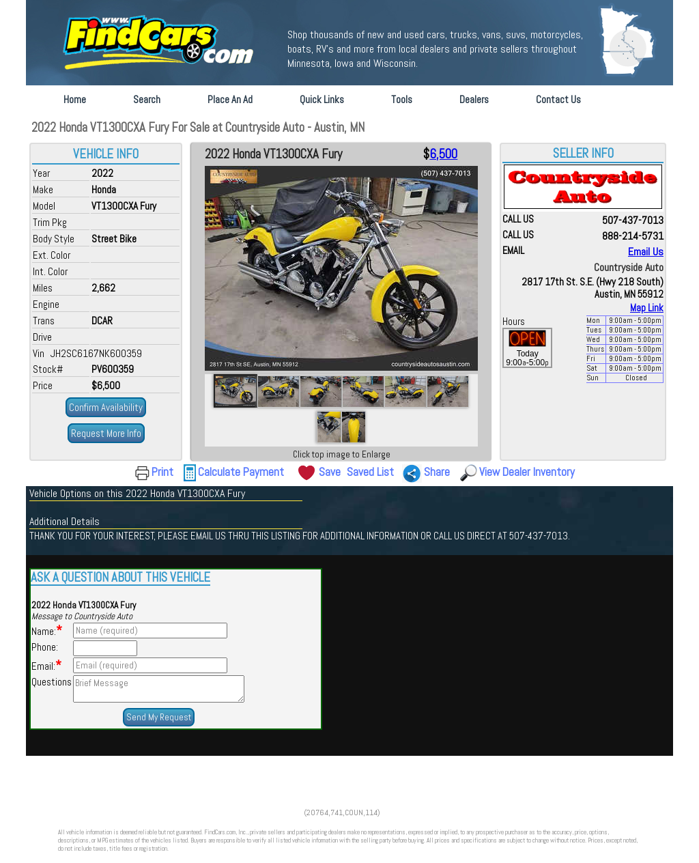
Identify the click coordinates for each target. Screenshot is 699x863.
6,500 (443, 154)
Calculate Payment (241, 471)
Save (330, 471)
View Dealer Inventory (527, 471)
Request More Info (106, 433)
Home (74, 99)
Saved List (370, 471)
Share (437, 471)
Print (162, 471)
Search (146, 99)
